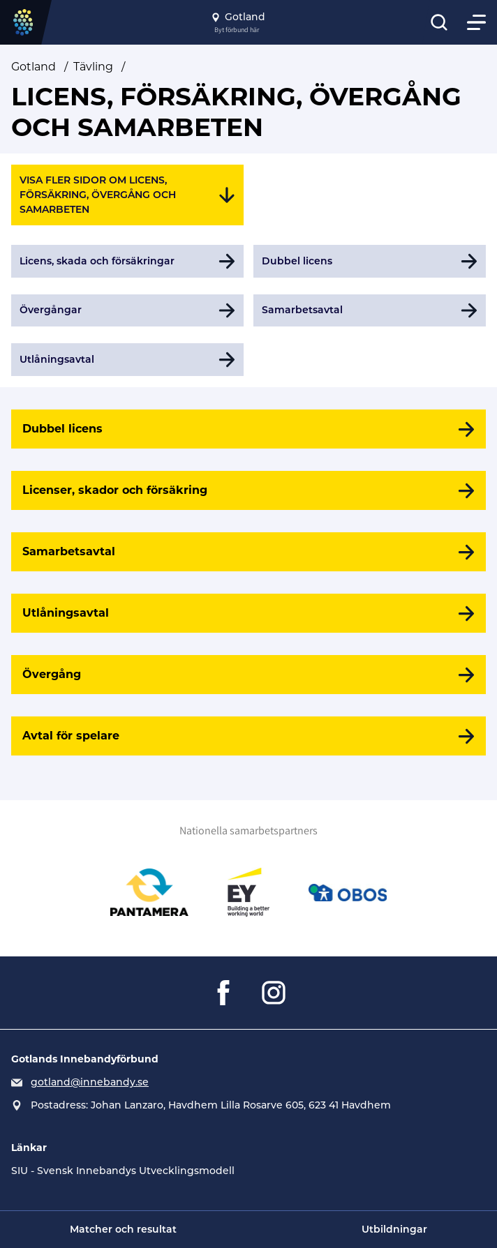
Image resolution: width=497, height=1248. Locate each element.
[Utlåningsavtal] (248, 613)
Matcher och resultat (123, 1229)
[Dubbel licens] (248, 429)
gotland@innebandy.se (90, 1082)
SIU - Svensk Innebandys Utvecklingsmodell (123, 1170)
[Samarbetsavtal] (248, 551)
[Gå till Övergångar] (127, 310)
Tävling (93, 66)
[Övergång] (248, 674)
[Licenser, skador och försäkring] (248, 490)
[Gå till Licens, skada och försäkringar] (127, 261)
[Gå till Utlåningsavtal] (127, 359)
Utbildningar (394, 1229)
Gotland (33, 66)
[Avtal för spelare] (248, 735)
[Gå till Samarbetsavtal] (369, 310)
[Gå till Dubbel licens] (369, 261)
